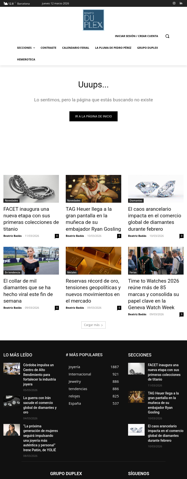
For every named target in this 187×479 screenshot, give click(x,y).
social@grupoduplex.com (97, 455)
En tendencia (12, 263)
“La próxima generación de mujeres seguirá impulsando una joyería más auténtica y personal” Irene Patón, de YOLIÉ (40, 399)
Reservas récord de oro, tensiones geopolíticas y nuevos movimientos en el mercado (90, 279)
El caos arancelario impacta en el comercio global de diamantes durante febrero (153, 215)
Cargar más (93, 304)
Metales (71, 263)
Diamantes (136, 201)
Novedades (11, 201)
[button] (167, 36)
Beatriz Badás (12, 226)
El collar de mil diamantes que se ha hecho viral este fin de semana (30, 276)
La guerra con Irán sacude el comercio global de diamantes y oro (40, 373)
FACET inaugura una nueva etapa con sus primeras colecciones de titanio (27, 215)
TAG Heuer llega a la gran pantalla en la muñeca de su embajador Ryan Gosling (91, 215)
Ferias (133, 263)
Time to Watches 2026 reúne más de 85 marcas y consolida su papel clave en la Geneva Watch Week (155, 279)
